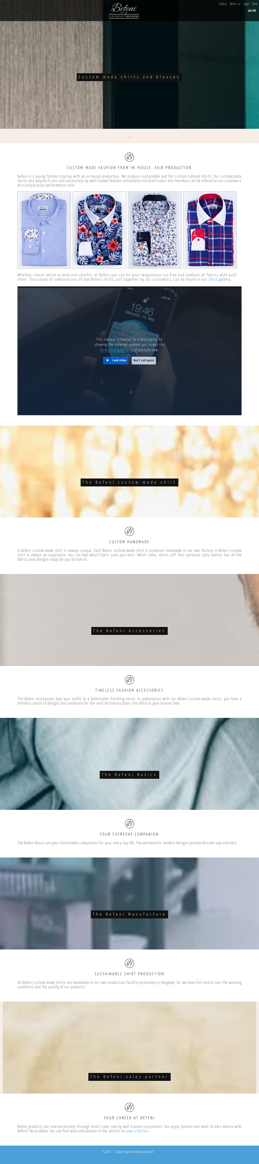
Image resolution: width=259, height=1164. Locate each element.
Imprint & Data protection (139, 1152)
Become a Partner (135, 1131)
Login (246, 4)
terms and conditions (116, 350)
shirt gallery (219, 279)
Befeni (235, 4)
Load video (120, 360)
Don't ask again (144, 360)
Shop (255, 4)
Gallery (223, 4)
